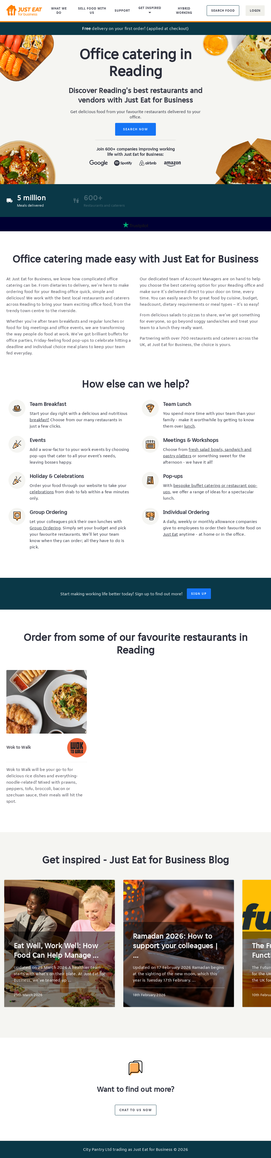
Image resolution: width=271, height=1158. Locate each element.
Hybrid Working (184, 10)
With (168, 485)
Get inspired (149, 11)
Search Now (135, 129)
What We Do (59, 10)
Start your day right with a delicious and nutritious (78, 413)
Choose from (176, 449)
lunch (189, 426)
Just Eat (170, 534)
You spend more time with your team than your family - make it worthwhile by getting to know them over (209, 420)
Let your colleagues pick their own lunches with (76, 521)
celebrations (42, 492)
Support (122, 10)
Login (255, 10)
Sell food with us (92, 10)
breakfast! (39, 420)
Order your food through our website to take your (78, 485)
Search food (223, 10)
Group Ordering (45, 528)
